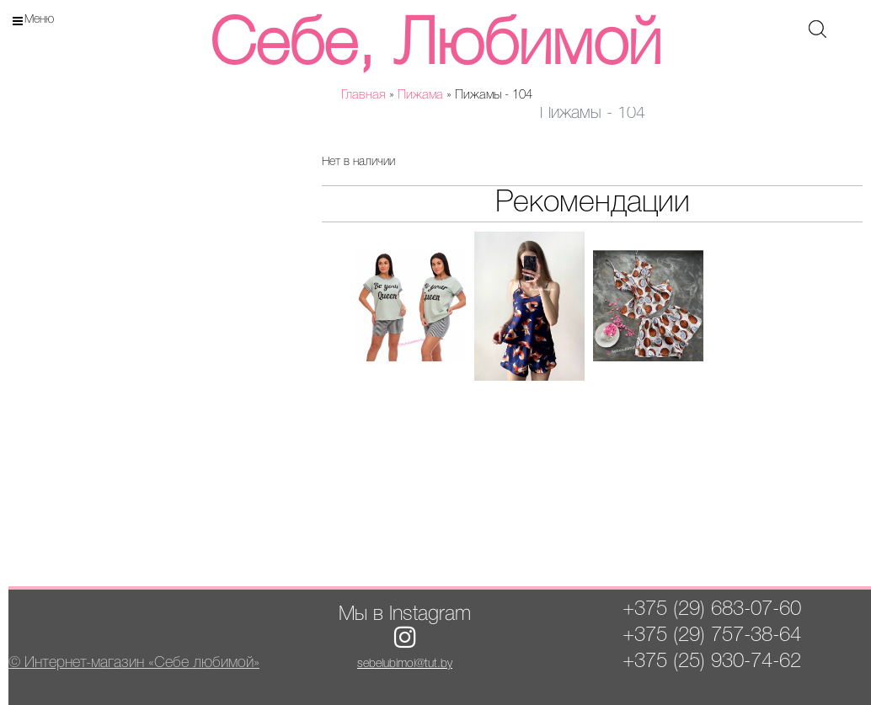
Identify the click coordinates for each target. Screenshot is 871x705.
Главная (363, 95)
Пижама (420, 95)
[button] (244, 151)
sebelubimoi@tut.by (404, 664)
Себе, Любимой (435, 47)
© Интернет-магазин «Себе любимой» (133, 663)
